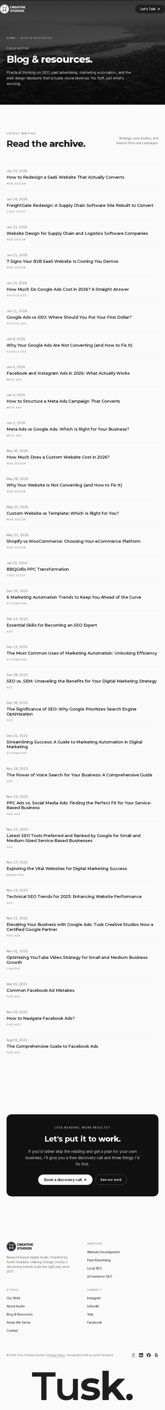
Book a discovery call (65, 1182)
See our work (111, 1182)
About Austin (16, 1306)
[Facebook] (149, 1355)
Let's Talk (150, 9)
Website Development (103, 1252)
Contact (12, 1330)
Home (11, 37)
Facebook (94, 1322)
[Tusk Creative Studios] (13, 9)
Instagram (94, 1298)
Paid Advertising (99, 1260)
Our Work (14, 1298)
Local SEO (94, 1268)
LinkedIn (93, 1306)
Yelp (90, 1314)
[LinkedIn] (141, 1355)
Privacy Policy (56, 1355)
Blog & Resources (20, 1314)
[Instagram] (133, 1355)
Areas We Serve (18, 1322)
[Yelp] (156, 1355)
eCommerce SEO (99, 1276)
